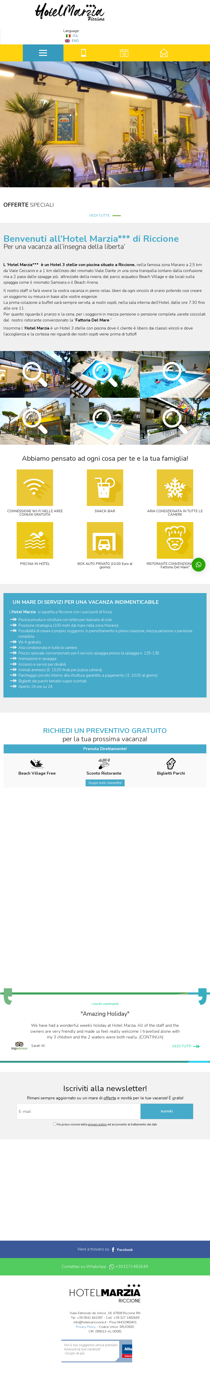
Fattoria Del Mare (93, 320)
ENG (72, 40)
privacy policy (97, 1124)
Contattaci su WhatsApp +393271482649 (105, 1266)
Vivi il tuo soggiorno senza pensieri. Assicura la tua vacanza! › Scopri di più (91, 1349)
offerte (110, 1098)
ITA (72, 36)
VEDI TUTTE (105, 215)
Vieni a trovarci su (105, 1249)
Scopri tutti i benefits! (105, 783)
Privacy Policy (86, 1327)
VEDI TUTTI (186, 1046)
